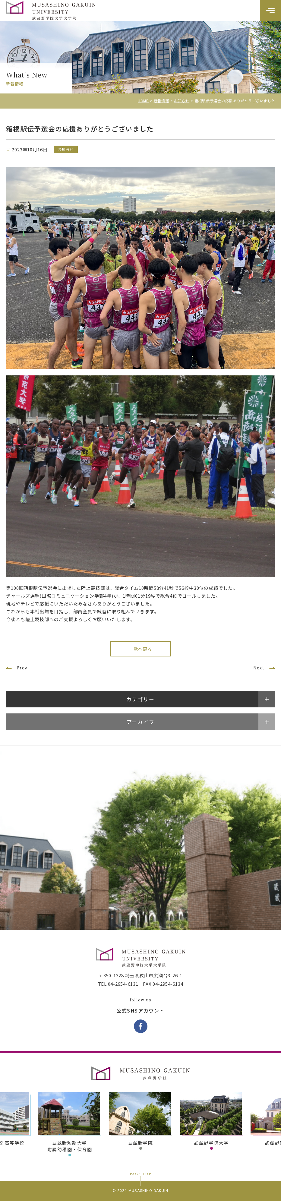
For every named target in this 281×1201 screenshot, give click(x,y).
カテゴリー (140, 699)
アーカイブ (141, 721)
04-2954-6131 (123, 984)
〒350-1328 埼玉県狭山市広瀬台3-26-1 (140, 975)
